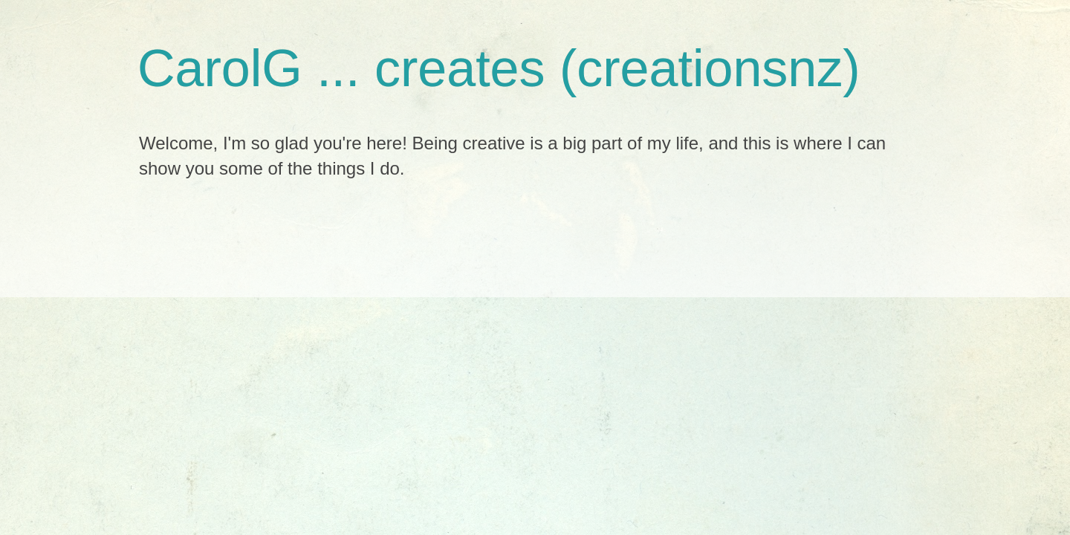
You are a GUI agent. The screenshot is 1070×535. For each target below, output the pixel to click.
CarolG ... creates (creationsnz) (498, 68)
